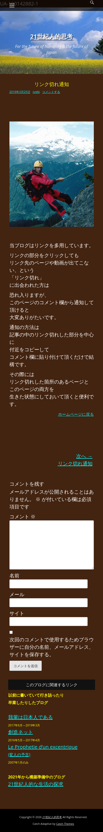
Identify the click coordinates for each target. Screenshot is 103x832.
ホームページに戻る (76, 414)
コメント (22, 516)
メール (16, 594)
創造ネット (20, 732)
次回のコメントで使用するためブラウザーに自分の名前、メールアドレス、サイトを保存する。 (51, 647)
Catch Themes (65, 824)
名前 (14, 575)
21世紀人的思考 (51, 36)
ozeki (36, 92)
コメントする (51, 92)
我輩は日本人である (30, 717)
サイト (16, 613)
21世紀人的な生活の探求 (36, 784)
